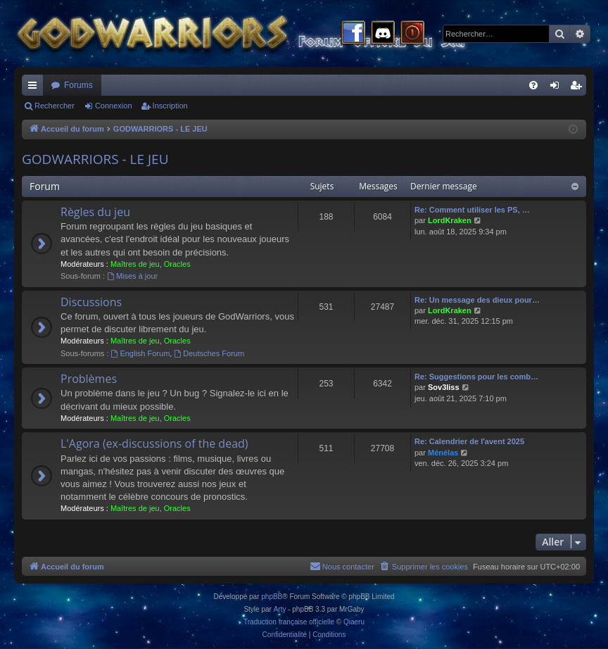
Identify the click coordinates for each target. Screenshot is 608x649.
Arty (280, 609)
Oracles (177, 264)
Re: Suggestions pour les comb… (476, 376)
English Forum (140, 353)
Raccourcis (35, 88)
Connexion (113, 105)
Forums (78, 85)
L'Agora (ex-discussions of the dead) (154, 443)
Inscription (170, 105)
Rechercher (54, 105)
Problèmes (89, 378)
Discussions (91, 302)
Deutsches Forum (209, 353)
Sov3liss (444, 387)
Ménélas (443, 452)
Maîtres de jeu (135, 264)
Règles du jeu (95, 212)
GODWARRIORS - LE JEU (95, 159)
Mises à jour (132, 276)
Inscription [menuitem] (578, 88)
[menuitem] (533, 85)
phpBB (271, 596)
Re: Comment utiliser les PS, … (472, 210)
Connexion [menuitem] (557, 88)
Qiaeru (354, 622)
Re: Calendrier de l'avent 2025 (469, 441)
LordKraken (449, 220)
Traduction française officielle (288, 622)
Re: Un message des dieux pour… (477, 300)
